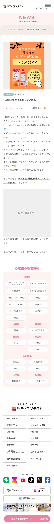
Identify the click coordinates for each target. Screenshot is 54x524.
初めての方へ (12, 419)
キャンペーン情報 (38, 425)
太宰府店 (38, 304)
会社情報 (34, 438)
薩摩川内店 (38, 362)
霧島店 (16, 369)
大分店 (38, 343)
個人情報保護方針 (14, 459)
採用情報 (34, 445)
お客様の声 (11, 438)
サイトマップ (36, 459)
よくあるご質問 (37, 452)
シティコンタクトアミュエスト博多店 (16, 283)
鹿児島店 (16, 362)
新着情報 (21, 29)
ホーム (7, 29)
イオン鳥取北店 (38, 381)
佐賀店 (16, 330)
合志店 (16, 343)
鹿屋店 (38, 369)
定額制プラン (12, 425)
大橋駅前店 (16, 291)
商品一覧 (34, 432)
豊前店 (38, 298)
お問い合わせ (12, 466)
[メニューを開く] (48, 6)
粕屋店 (16, 318)
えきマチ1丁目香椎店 (38, 291)
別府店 (38, 349)
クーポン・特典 (37, 419)
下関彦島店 (16, 381)
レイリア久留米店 (16, 304)
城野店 (13, 29)
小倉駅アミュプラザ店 (16, 298)
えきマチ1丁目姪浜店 (38, 283)
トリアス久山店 (16, 311)
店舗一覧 (41, 518)
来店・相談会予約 (17, 518)
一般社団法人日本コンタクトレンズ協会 (15, 451)
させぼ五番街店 (38, 330)
